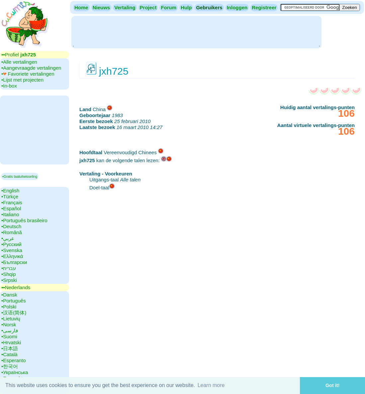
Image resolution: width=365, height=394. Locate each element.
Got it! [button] (332, 385)
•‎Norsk (8, 324)
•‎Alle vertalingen (19, 62)
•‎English (10, 190)
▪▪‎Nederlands (15, 287)
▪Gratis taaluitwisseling (19, 176)
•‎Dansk (9, 294)
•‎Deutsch (11, 226)
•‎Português (13, 300)
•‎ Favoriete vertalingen (27, 74)
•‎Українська (14, 372)
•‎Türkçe (9, 196)
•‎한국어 (9, 366)
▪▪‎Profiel (18, 54)
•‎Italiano (10, 214)
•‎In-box (9, 86)
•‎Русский (11, 244)
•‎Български (14, 262)
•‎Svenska (11, 250)
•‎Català (9, 354)
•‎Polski (8, 306)
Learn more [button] (211, 385)
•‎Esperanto (13, 360)
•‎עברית (8, 268)
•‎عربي (7, 238)
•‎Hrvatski (11, 342)
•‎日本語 (9, 348)
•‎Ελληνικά (12, 256)
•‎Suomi (9, 336)
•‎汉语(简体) (13, 312)
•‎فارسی (9, 330)
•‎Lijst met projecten (22, 80)
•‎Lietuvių (10, 318)
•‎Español (11, 208)
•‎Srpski (9, 280)
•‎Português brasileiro (24, 220)
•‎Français (11, 202)
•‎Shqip (8, 274)
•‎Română (11, 232)
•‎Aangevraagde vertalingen (31, 68)
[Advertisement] (196, 31)
